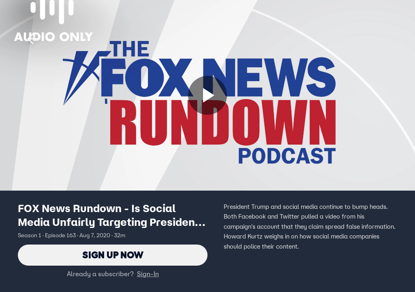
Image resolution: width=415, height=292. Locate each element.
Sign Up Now (112, 254)
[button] (33, 38)
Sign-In (148, 274)
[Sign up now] (207, 95)
